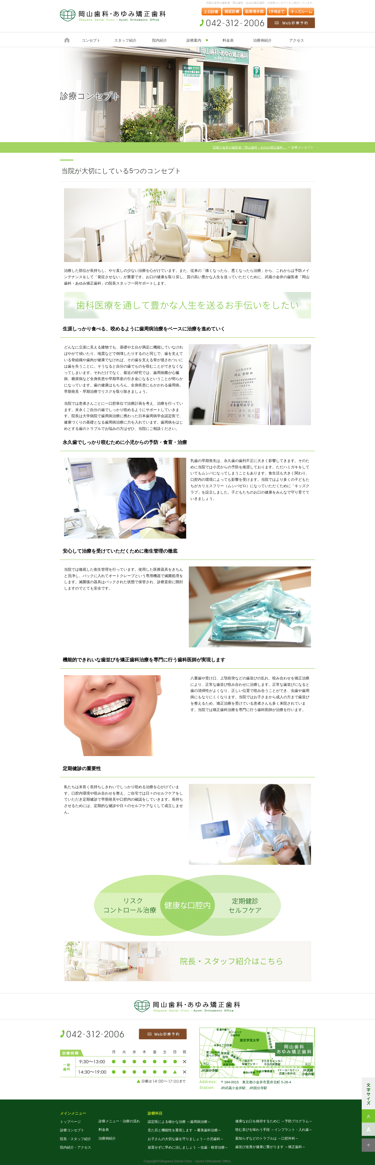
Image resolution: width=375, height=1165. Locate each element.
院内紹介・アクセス (75, 1147)
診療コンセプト (72, 1130)
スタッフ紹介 (125, 40)
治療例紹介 (262, 40)
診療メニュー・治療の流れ (119, 1121)
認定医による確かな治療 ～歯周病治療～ (179, 1122)
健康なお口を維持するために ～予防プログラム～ (273, 1121)
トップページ (70, 1122)
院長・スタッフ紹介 (75, 1139)
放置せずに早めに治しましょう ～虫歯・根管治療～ (188, 1147)
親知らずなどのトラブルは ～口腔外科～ (267, 1138)
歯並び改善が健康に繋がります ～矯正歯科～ (270, 1147)
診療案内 (193, 40)
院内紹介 (159, 40)
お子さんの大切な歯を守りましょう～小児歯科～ (186, 1139)
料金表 (228, 40)
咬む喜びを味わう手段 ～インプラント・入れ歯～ (273, 1130)
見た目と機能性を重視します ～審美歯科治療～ (184, 1130)
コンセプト (91, 40)
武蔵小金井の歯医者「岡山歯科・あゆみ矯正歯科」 (250, 147)
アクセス (296, 40)
